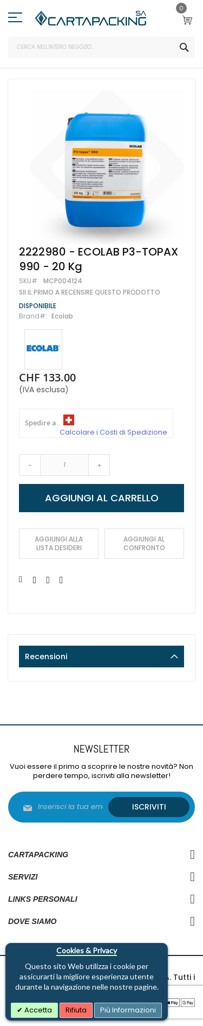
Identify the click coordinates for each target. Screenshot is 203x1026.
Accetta (37, 1010)
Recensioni (46, 656)
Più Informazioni (128, 1010)
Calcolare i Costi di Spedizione (113, 432)
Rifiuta (76, 1010)
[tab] (101, 656)
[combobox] (101, 47)
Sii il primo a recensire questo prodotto (89, 292)
